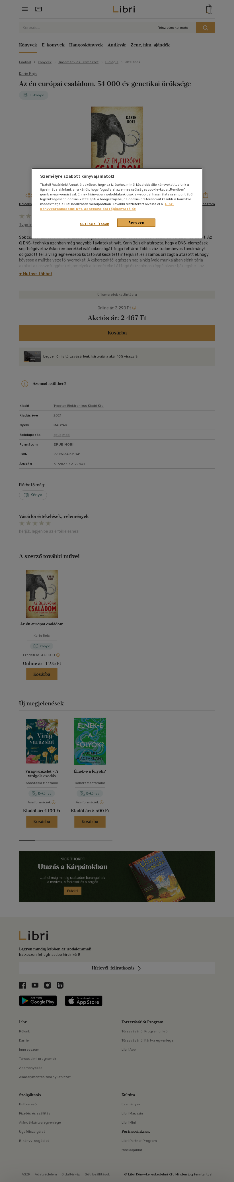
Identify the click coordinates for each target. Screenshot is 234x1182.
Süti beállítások (94, 224)
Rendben (136, 222)
